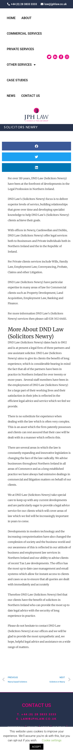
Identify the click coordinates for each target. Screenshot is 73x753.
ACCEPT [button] (36, 746)
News (11, 96)
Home (11, 18)
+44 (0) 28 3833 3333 (38, 714)
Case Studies (17, 80)
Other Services (21, 64)
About (26, 18)
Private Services (20, 49)
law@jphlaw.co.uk (39, 719)
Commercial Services (24, 33)
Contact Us (30, 96)
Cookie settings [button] (52, 740)
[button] (36, 146)
